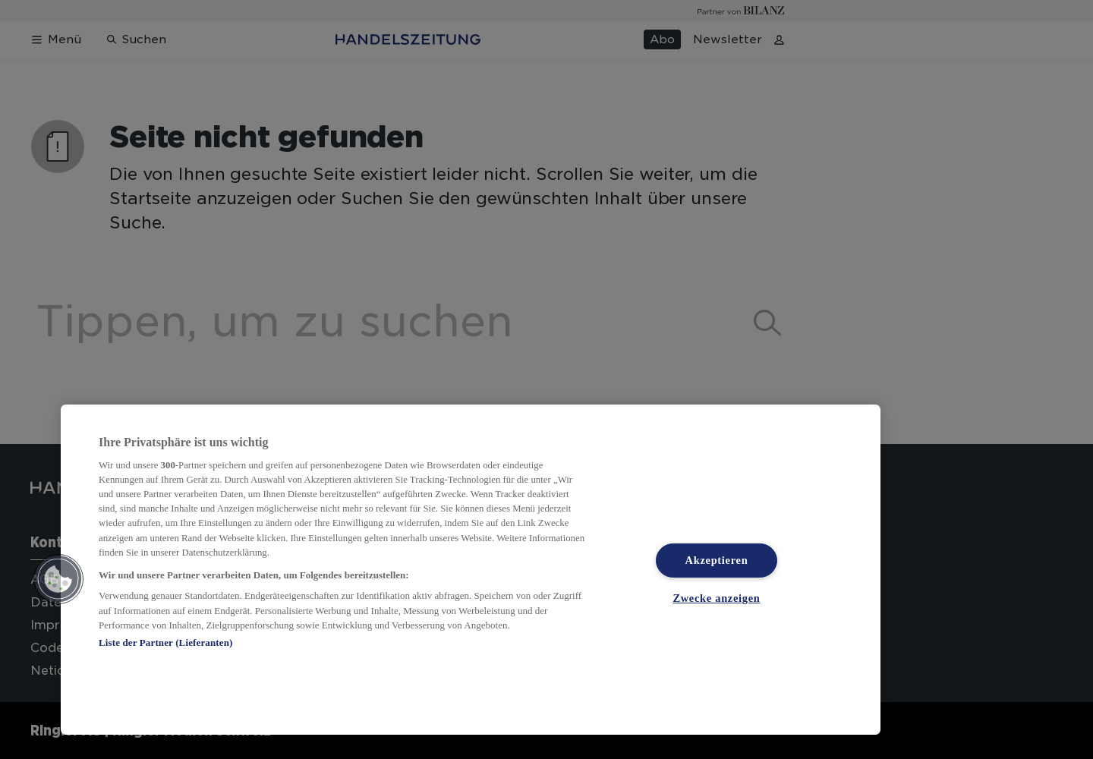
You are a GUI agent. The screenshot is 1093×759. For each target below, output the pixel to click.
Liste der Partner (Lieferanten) (165, 642)
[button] (58, 579)
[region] (470, 570)
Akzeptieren (716, 560)
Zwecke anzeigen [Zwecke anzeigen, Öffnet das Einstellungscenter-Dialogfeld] (716, 598)
